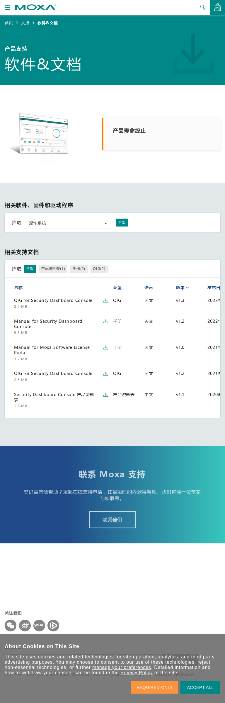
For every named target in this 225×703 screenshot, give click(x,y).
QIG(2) (99, 268)
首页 (9, 23)
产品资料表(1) (53, 268)
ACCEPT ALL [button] (200, 687)
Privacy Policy (136, 672)
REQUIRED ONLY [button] (155, 687)
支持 (25, 23)
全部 (122, 222)
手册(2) (79, 268)
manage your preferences (121, 667)
